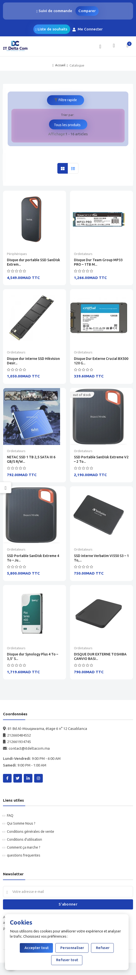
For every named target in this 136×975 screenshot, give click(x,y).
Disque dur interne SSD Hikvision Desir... (33, 361)
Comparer (87, 11)
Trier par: (67, 114)
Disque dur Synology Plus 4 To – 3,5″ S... (32, 656)
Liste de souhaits (51, 29)
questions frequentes (23, 855)
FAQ (10, 815)
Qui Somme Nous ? (21, 823)
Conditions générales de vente (30, 832)
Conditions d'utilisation (24, 839)
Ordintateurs (83, 253)
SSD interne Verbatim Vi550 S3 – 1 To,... (101, 558)
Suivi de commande (54, 11)
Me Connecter (88, 29)
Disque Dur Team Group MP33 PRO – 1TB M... (98, 262)
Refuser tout (66, 960)
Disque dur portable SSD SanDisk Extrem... (33, 262)
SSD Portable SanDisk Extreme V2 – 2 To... (101, 459)
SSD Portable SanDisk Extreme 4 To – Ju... (33, 558)
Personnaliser (72, 948)
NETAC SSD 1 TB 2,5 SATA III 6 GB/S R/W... (31, 459)
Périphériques (17, 253)
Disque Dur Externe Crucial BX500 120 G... (101, 361)
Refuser (102, 948)
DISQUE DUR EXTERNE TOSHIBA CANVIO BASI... (100, 656)
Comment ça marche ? (23, 847)
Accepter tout (36, 948)
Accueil (60, 65)
